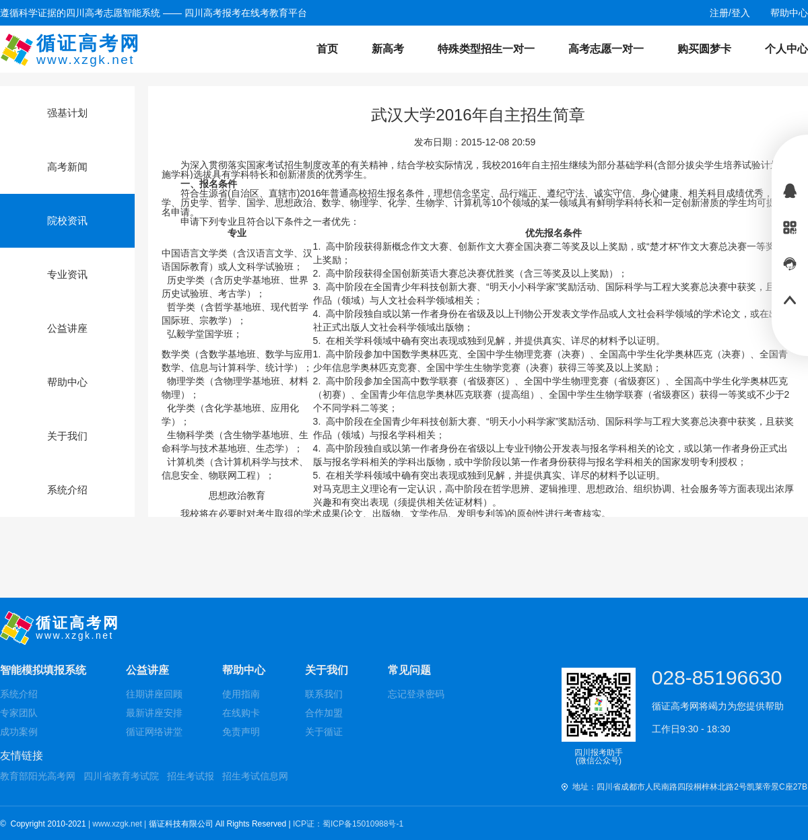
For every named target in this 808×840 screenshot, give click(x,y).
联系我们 (324, 694)
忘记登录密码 (416, 694)
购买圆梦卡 (704, 49)
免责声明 (241, 731)
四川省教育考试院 (121, 776)
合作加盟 (324, 712)
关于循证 (324, 731)
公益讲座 (147, 670)
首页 (327, 49)
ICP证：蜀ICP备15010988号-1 (348, 824)
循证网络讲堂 (154, 731)
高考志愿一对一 (606, 49)
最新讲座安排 (154, 712)
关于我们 (326, 670)
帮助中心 (243, 670)
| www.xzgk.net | (118, 824)
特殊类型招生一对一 (486, 49)
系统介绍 (19, 694)
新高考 (388, 49)
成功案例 (19, 731)
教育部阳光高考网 (37, 776)
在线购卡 (241, 712)
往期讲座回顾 (154, 694)
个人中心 (786, 49)
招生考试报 (190, 776)
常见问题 (409, 670)
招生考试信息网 (255, 776)
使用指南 (241, 694)
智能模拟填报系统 (43, 670)
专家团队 (19, 712)
